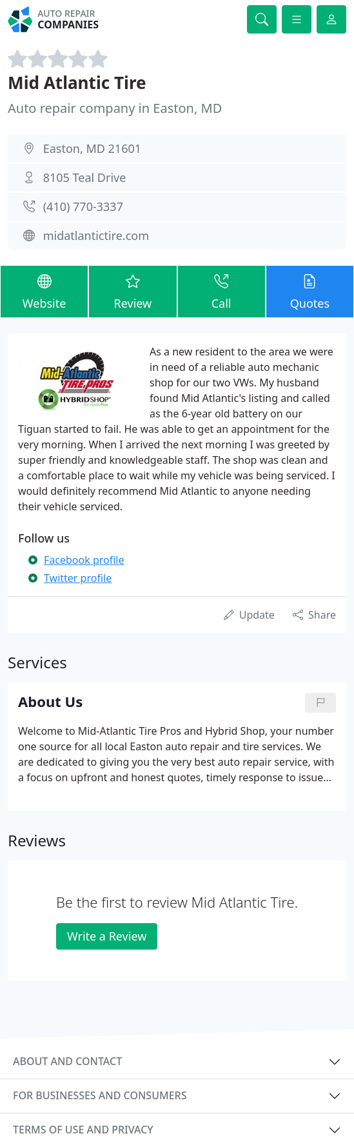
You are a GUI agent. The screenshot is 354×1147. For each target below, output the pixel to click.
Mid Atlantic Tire (77, 82)
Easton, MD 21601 (92, 148)
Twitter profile (78, 578)
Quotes (310, 291)
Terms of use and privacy (83, 1129)
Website (44, 291)
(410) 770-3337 (83, 206)
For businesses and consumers (99, 1095)
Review (132, 291)
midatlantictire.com (96, 235)
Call (221, 291)
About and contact (67, 1061)
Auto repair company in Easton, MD (115, 108)
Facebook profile (84, 560)
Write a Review (106, 936)
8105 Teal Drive (84, 177)
